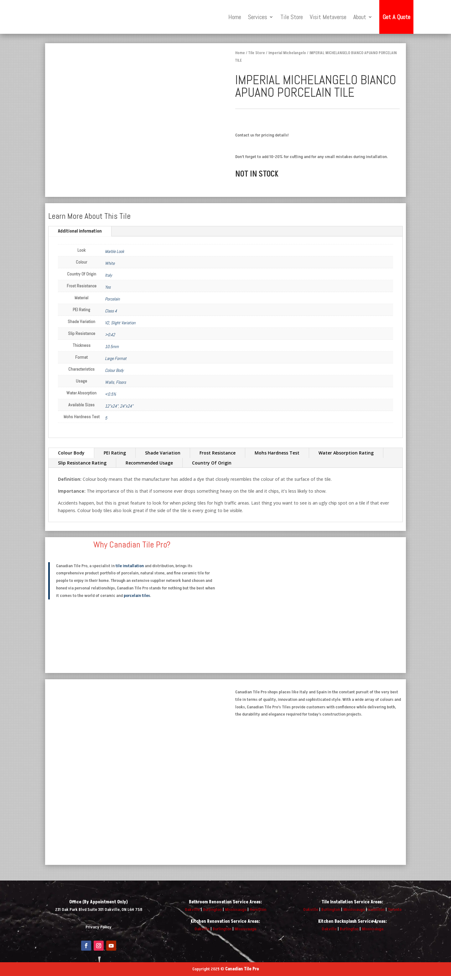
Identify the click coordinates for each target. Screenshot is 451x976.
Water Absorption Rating (346, 453)
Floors (121, 382)
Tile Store (291, 17)
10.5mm (112, 346)
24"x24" (126, 406)
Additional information (80, 231)
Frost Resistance (218, 453)
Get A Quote (396, 17)
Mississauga (235, 909)
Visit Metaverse (328, 17)
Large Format (116, 358)
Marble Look (114, 251)
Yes (108, 287)
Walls (109, 382)
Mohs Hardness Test (277, 453)
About (359, 17)
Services (257, 17)
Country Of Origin (211, 463)
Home (234, 17)
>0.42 (110, 334)
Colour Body (114, 370)
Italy (108, 275)
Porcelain (112, 299)
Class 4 (111, 311)
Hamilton (258, 909)
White (110, 263)
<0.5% (110, 394)
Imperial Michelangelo (287, 53)
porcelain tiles (137, 595)
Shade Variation (162, 453)
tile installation (130, 566)
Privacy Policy (98, 927)
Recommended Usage (149, 463)
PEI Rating (115, 453)
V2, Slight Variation (120, 323)
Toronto (395, 909)
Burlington (212, 909)
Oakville (192, 909)
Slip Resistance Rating (82, 463)
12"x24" (111, 406)
